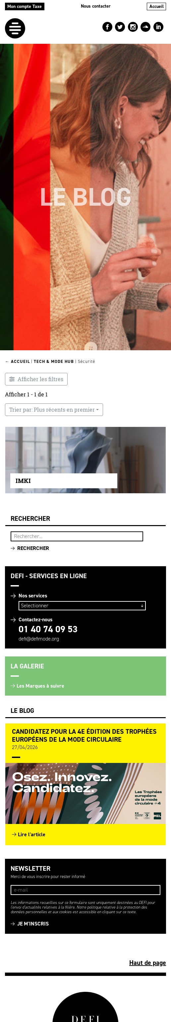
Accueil (156, 6)
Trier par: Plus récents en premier (52, 409)
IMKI (23, 480)
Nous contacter (96, 6)
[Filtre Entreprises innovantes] (36, 379)
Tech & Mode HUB (54, 361)
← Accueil (17, 361)
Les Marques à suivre (40, 685)
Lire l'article (31, 834)
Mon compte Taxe (24, 6)
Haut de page (147, 962)
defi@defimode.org (39, 638)
